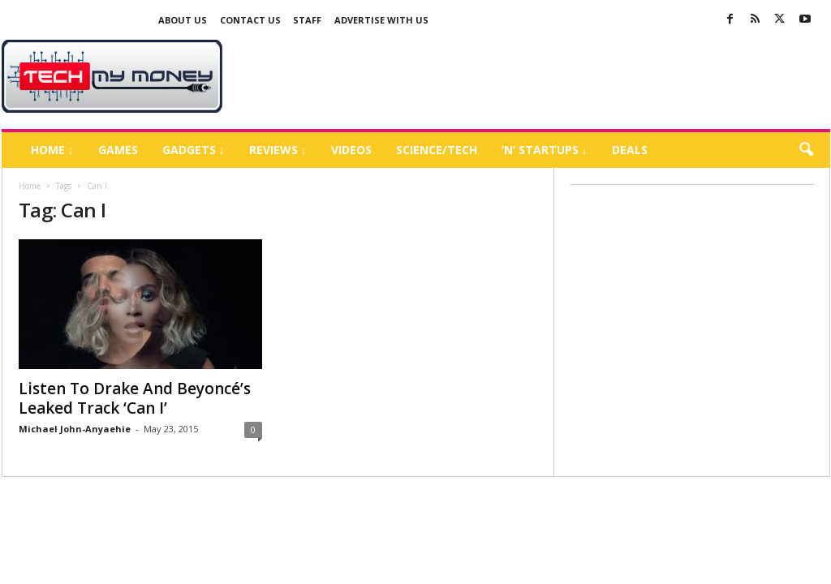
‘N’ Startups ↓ (545, 149)
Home (30, 185)
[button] (806, 150)
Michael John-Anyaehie (75, 429)
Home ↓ (52, 149)
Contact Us (250, 20)
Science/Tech (436, 149)
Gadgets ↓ (193, 149)
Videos (351, 149)
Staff (307, 20)
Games (118, 149)
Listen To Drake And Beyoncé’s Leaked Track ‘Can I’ (135, 398)
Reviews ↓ (278, 149)
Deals (630, 149)
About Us (182, 20)
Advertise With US (381, 20)
